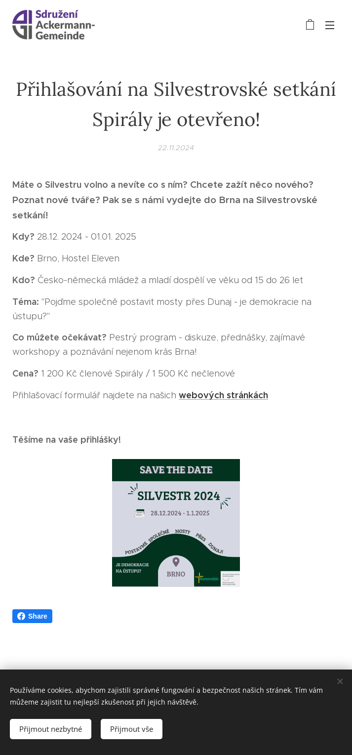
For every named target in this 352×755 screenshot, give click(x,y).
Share (32, 616)
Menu (329, 25)
